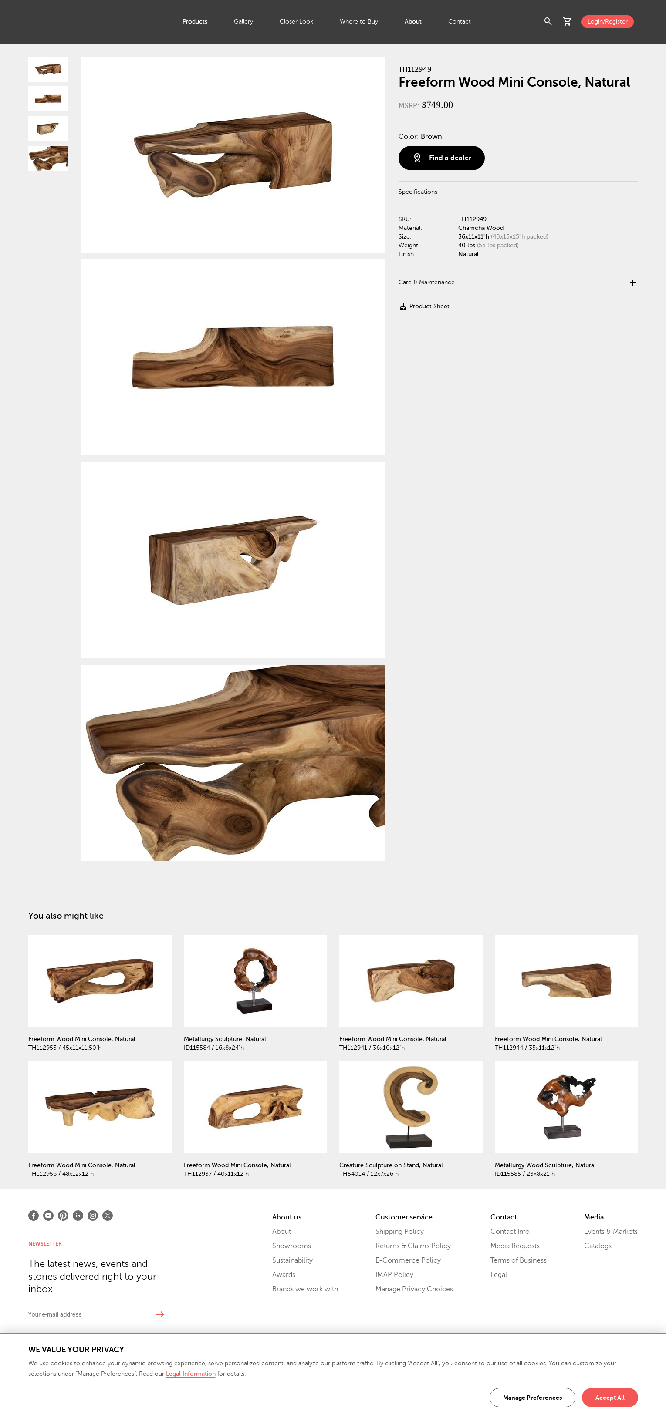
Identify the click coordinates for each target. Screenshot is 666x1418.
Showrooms (291, 1246)
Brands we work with (305, 1289)
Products (195, 21)
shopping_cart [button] (567, 22)
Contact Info (510, 1232)
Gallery (243, 21)
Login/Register (608, 21)
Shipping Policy (399, 1232)
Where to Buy (359, 21)
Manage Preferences (532, 1397)
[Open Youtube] (48, 1215)
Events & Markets (611, 1232)
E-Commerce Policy (408, 1260)
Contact (459, 21)
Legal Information (191, 1374)
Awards (283, 1275)
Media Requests (515, 1246)
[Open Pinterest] (63, 1215)
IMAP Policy (394, 1275)
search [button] (548, 22)
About (413, 21)
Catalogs (598, 1246)
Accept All (610, 1397)
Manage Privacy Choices (414, 1289)
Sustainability (292, 1260)
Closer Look (296, 21)
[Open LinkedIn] (78, 1215)
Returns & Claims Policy (413, 1246)
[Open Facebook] (33, 1215)
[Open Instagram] (93, 1215)
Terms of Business (518, 1260)
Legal (498, 1275)
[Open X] (107, 1215)
